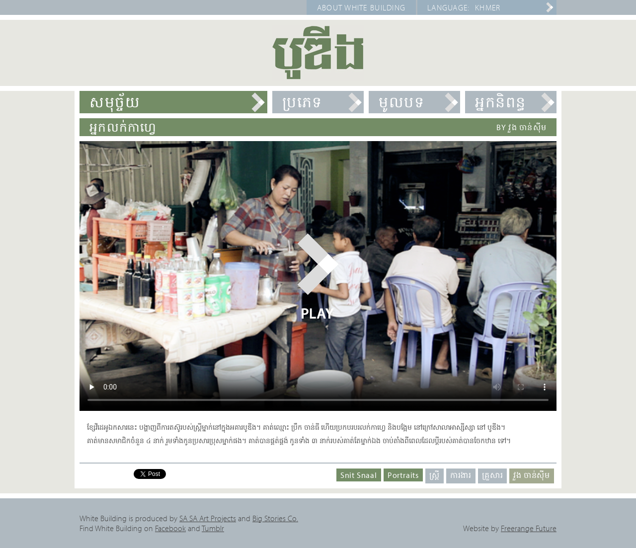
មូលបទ (401, 101)
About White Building (361, 7)
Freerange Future (528, 528)
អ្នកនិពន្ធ (500, 101)
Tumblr (213, 528)
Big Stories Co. (275, 518)
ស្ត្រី (434, 475)
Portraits (403, 475)
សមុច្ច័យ (114, 101)
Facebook (170, 528)
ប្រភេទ (302, 101)
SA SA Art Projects (207, 518)
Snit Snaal (358, 475)
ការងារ (461, 475)
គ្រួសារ (492, 475)
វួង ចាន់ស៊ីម (531, 475)
